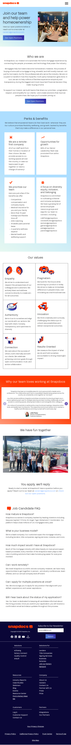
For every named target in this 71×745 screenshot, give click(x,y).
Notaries (42, 661)
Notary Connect (20, 653)
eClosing (17, 651)
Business (42, 659)
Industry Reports (19, 680)
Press (41, 691)
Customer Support (20, 715)
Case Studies (18, 683)
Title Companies (45, 653)
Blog (14, 688)
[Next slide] (66, 404)
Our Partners (44, 715)
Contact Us (43, 686)
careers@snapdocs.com (13, 32)
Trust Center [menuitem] (47, 734)
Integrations (44, 712)
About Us (43, 680)
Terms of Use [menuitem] (61, 734)
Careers (42, 683)
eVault (16, 659)
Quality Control (20, 656)
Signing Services (45, 656)
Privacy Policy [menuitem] (10, 734)
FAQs (41, 694)
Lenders (42, 651)
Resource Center (19, 694)
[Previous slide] (4, 404)
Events (15, 691)
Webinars (16, 686)
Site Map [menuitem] (35, 740)
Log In (15, 712)
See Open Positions (13, 38)
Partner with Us (45, 688)
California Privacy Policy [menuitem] (29, 734)
